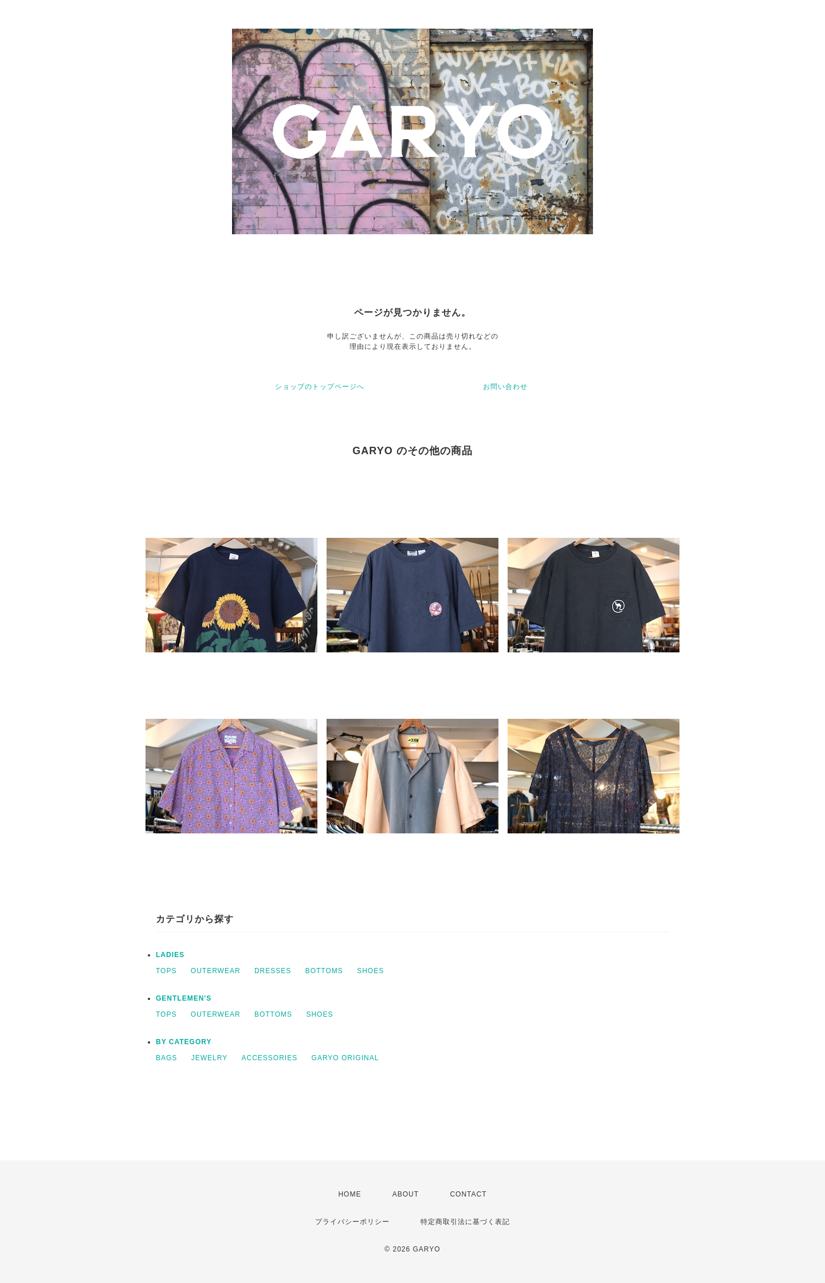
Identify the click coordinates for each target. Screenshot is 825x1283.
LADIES (170, 955)
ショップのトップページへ (319, 387)
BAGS (166, 1058)
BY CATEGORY (183, 1042)
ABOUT (405, 1194)
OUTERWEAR (216, 971)
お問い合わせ (505, 387)
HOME (349, 1194)
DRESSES (272, 971)
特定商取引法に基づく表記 (465, 1222)
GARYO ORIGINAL (345, 1058)
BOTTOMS (324, 971)
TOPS (166, 971)
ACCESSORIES (270, 1058)
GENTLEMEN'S (183, 998)
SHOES (370, 971)
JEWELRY (209, 1058)
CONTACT (468, 1194)
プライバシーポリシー (352, 1222)
